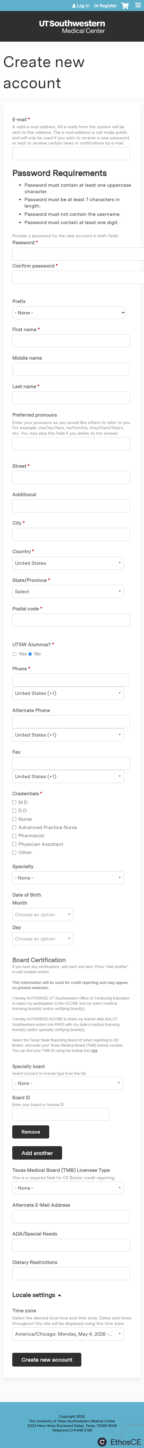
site (94, 1050)
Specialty (22, 866)
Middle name (27, 358)
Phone (19, 669)
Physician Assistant (40, 844)
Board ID (21, 1097)
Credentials (25, 794)
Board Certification (39, 960)
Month (19, 903)
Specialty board (28, 1066)
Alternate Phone (31, 710)
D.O (22, 810)
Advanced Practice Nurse (47, 827)
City (16, 523)
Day (16, 927)
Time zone (24, 1311)
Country (21, 551)
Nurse (25, 819)
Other (25, 852)
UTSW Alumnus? (31, 644)
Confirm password (33, 266)
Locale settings (33, 1295)
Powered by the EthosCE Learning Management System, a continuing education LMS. (119, 1442)
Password (23, 243)
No (37, 654)
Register (107, 6)
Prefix (19, 301)
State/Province (29, 580)
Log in (83, 6)
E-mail (19, 119)
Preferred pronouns (34, 415)
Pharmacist (31, 835)
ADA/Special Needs (34, 1234)
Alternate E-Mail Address (41, 1205)
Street (19, 466)
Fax (16, 752)
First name (24, 329)
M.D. (23, 802)
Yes (23, 654)
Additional (24, 494)
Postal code (25, 609)
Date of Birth (26, 895)
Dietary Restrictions (34, 1262)
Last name (24, 386)
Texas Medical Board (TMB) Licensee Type (61, 1170)
